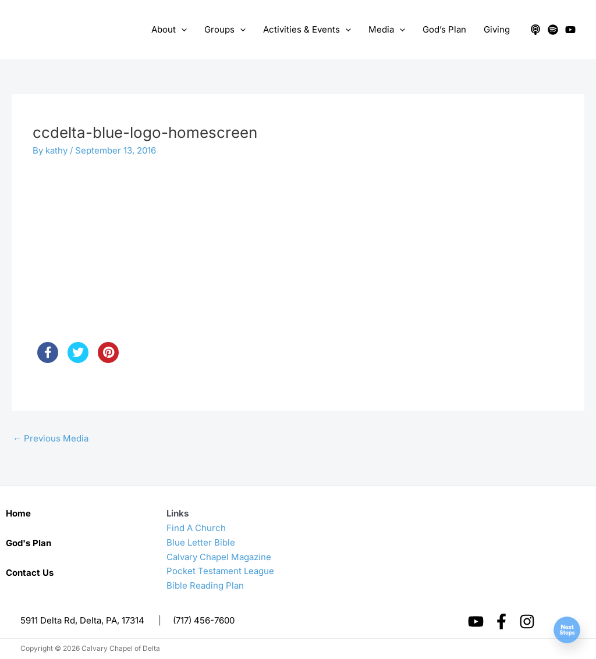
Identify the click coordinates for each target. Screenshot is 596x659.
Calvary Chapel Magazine (218, 556)
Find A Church (196, 527)
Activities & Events (307, 29)
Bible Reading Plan (205, 585)
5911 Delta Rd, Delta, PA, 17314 (82, 620)
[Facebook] (501, 621)
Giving (497, 29)
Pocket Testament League (220, 570)
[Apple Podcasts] (535, 29)
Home (18, 513)
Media (386, 29)
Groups (225, 29)
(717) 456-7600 (204, 620)
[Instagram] (527, 621)
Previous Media (50, 438)
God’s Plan (444, 29)
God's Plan (28, 542)
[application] (181, 29)
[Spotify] (553, 29)
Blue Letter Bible (200, 542)
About (169, 29)
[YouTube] (570, 29)
